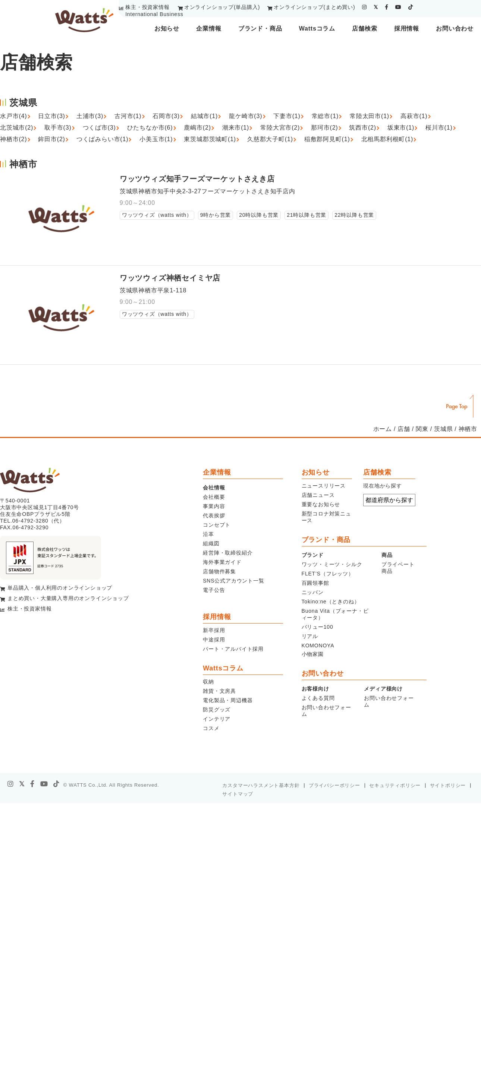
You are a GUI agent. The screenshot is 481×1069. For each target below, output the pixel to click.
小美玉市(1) (156, 139)
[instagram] (364, 7)
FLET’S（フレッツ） (328, 574)
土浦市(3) (89, 116)
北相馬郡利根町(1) (387, 139)
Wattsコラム (317, 28)
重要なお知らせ (321, 504)
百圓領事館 (315, 583)
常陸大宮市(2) (280, 127)
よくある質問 (318, 698)
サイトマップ (237, 794)
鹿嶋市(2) (197, 127)
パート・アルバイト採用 (233, 649)
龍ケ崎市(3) (245, 116)
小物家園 (313, 654)
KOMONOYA (318, 645)
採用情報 (406, 28)
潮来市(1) (235, 127)
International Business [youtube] (154, 14)
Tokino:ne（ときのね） (331, 602)
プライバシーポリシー (334, 785)
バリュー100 (317, 627)
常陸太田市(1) (369, 116)
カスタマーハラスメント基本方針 (260, 785)
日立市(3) (51, 116)
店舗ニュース (318, 495)
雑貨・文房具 (219, 691)
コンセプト (216, 525)
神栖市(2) (13, 139)
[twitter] (376, 7)
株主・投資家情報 (147, 7)
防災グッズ (216, 710)
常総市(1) (325, 116)
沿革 (208, 534)
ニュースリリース (324, 486)
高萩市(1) (413, 116)
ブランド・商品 (260, 28)
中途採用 (214, 640)
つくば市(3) (99, 127)
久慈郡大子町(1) (270, 139)
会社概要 (214, 497)
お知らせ (166, 28)
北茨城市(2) (16, 127)
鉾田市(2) (51, 139)
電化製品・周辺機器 (227, 700)
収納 (208, 682)
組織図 (211, 543)
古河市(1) (127, 116)
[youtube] (398, 7)
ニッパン (313, 592)
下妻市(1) (286, 116)
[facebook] (387, 7)
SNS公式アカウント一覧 (233, 581)
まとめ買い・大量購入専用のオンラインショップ (68, 598)
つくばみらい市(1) (102, 139)
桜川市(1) (438, 127)
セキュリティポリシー (395, 785)
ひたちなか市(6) (150, 127)
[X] (22, 784)
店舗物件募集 (219, 571)
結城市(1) (204, 116)
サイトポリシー (448, 785)
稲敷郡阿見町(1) (327, 139)
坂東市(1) (400, 127)
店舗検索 (364, 28)
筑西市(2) (362, 127)
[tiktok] (410, 7)
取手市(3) (57, 127)
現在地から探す (382, 486)
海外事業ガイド (222, 562)
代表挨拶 (214, 515)
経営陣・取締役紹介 (227, 553)
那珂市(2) (324, 127)
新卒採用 (214, 630)
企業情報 (208, 28)
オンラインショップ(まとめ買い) (314, 7)
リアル (310, 636)
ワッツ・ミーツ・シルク (332, 564)
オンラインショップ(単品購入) (222, 7)
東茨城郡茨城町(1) (210, 139)
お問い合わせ (455, 28)
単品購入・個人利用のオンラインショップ (59, 588)
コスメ (211, 728)
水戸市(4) (13, 116)
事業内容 (214, 506)
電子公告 (214, 590)
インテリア (216, 719)
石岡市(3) (166, 116)
